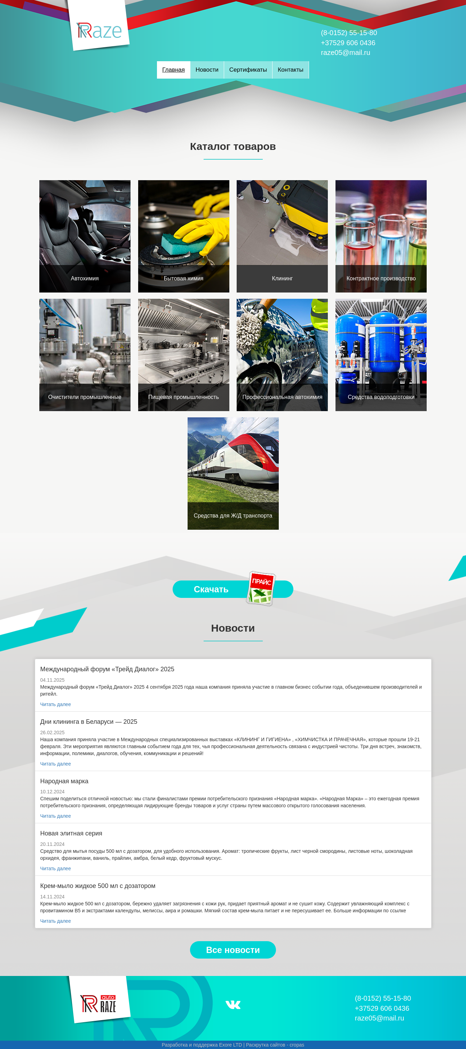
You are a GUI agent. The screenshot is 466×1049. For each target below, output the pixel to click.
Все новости (233, 950)
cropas (297, 1045)
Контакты (290, 69)
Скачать (235, 589)
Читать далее (55, 704)
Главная (173, 69)
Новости (207, 69)
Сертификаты (248, 69)
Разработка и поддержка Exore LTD (202, 1045)
